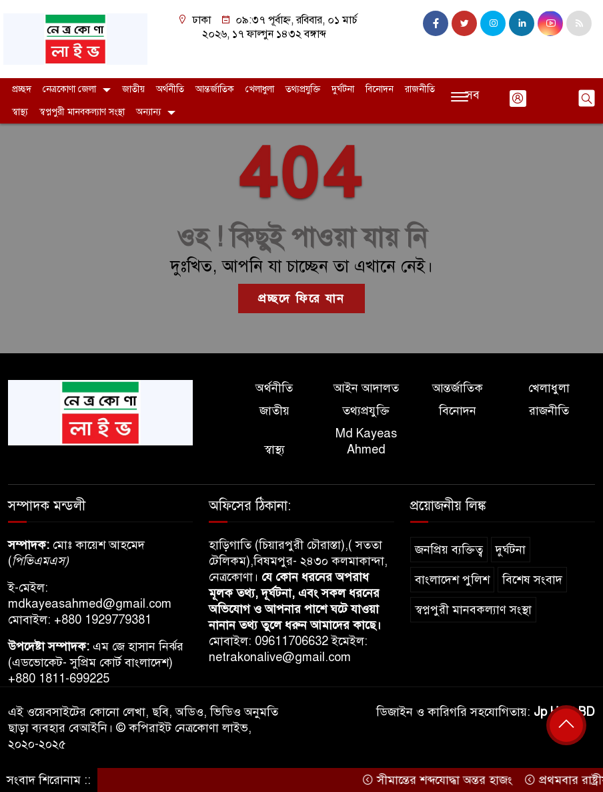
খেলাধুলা (259, 89)
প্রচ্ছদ (21, 89)
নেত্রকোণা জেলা (69, 89)
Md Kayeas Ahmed (366, 441)
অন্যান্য (148, 112)
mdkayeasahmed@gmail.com (89, 603)
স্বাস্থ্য (20, 112)
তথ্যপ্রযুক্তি (302, 89)
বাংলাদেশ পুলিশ (452, 579)
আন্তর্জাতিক (214, 89)
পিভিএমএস (38, 561)
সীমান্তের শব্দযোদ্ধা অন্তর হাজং (441, 780)
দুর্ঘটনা (343, 89)
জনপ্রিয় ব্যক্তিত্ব (449, 549)
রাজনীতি (420, 89)
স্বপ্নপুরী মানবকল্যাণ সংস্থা (82, 112)
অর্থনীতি (170, 89)
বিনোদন (380, 89)
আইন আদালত (366, 388)
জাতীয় (133, 89)
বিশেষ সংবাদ (532, 579)
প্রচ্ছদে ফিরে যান (301, 298)
